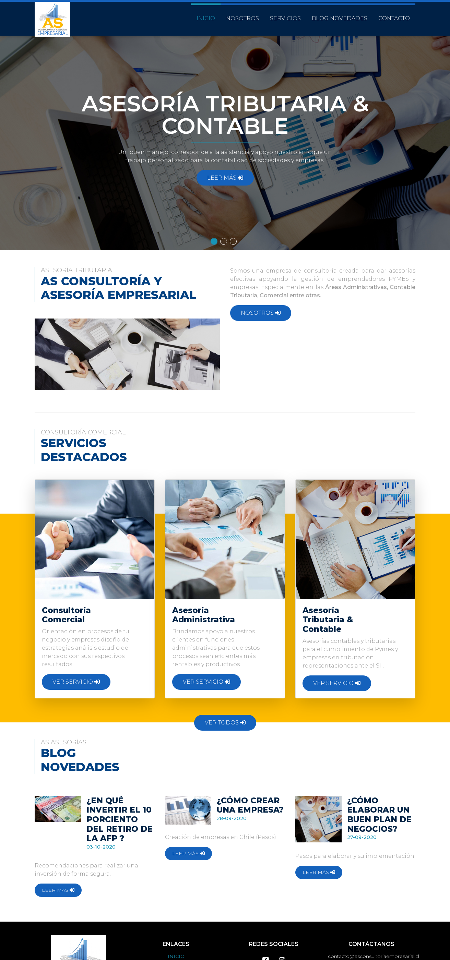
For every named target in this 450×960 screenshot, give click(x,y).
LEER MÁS (225, 178)
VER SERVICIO (76, 682)
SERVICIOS (285, 15)
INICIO (206, 15)
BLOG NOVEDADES (339, 15)
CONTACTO (394, 15)
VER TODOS (225, 722)
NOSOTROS (242, 15)
